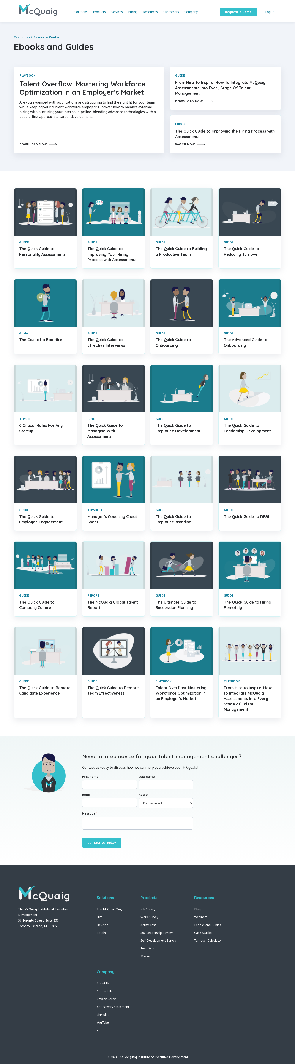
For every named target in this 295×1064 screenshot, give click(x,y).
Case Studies (203, 933)
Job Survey (147, 909)
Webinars (200, 917)
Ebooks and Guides (207, 925)
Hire (99, 917)
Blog (197, 909)
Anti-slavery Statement (113, 1007)
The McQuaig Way (109, 909)
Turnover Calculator (208, 940)
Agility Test (148, 925)
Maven (145, 956)
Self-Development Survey (158, 940)
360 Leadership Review (156, 933)
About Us (103, 983)
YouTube (103, 1022)
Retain (101, 933)
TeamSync (147, 948)
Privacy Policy (106, 999)
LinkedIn (103, 1014)
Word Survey (149, 917)
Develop (102, 925)
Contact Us (104, 991)
